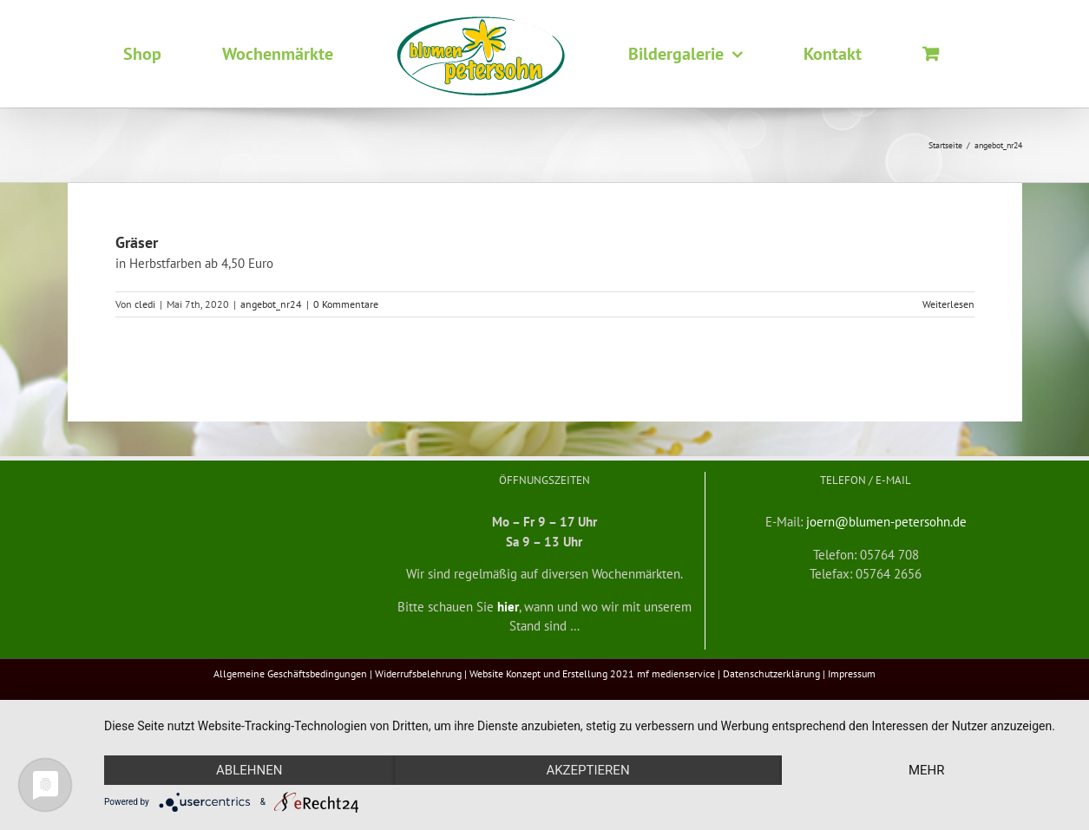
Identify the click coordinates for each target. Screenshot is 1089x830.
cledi (144, 303)
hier (508, 606)
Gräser (136, 242)
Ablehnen (249, 770)
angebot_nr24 (271, 303)
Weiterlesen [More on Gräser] (948, 303)
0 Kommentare (345, 303)
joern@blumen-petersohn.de (886, 521)
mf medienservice (676, 673)
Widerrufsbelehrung (418, 673)
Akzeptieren (587, 770)
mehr (927, 770)
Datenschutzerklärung (771, 673)
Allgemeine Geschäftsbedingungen (290, 673)
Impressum (852, 673)
